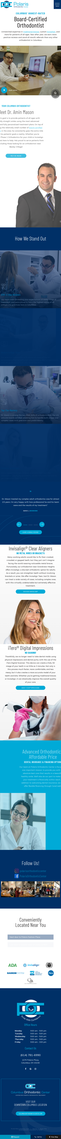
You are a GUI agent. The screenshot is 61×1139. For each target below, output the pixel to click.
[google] (30, 1069)
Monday (18, 1031)
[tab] (25, 524)
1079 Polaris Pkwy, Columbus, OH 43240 (30, 1061)
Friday (18, 1042)
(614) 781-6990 (30, 1055)
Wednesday (20, 1036)
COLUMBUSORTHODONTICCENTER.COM (30, 1114)
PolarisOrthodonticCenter (30, 876)
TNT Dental (39, 1130)
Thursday (19, 1039)
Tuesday (19, 1033)
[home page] (14, 4)
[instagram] (35, 1069)
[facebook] (25, 1069)
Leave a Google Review (30, 532)
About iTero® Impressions (31, 688)
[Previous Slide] (19, 524)
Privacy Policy (43, 1129)
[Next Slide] (42, 524)
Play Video (9, 90)
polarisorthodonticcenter (30, 871)
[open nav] (57, 4)
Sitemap (34, 1129)
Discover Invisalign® (30, 592)
